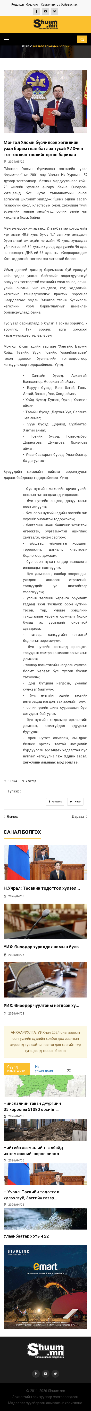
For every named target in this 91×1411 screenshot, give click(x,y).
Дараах (79, 816)
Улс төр (28, 781)
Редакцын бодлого (24, 4)
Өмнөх (11, 816)
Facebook (55, 801)
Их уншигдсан (44, 1069)
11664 (10, 781)
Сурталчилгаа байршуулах (59, 4)
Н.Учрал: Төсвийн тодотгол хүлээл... (42, 888)
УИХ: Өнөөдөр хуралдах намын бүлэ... (43, 946)
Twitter (75, 801)
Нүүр (27, 45)
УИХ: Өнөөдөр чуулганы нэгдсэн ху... (41, 1005)
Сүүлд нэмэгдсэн (16, 1069)
